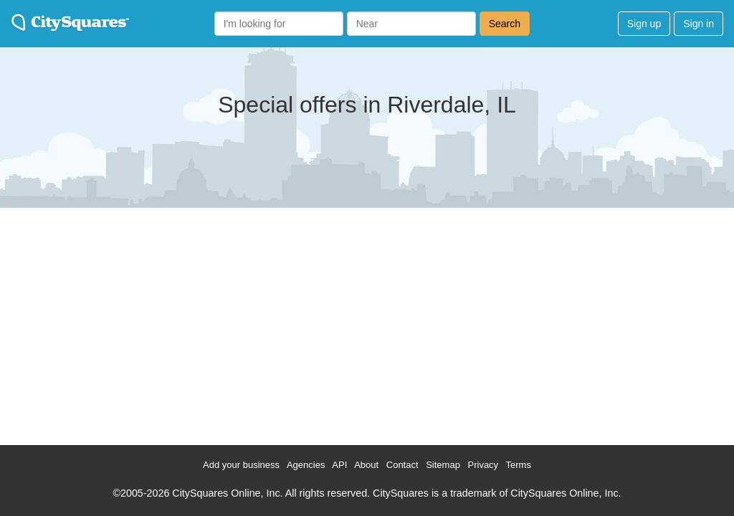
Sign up (644, 23)
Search (504, 23)
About (366, 464)
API (339, 464)
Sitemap (443, 464)
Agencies (306, 464)
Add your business (241, 464)
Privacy (483, 464)
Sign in (698, 23)
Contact (402, 464)
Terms (518, 464)
